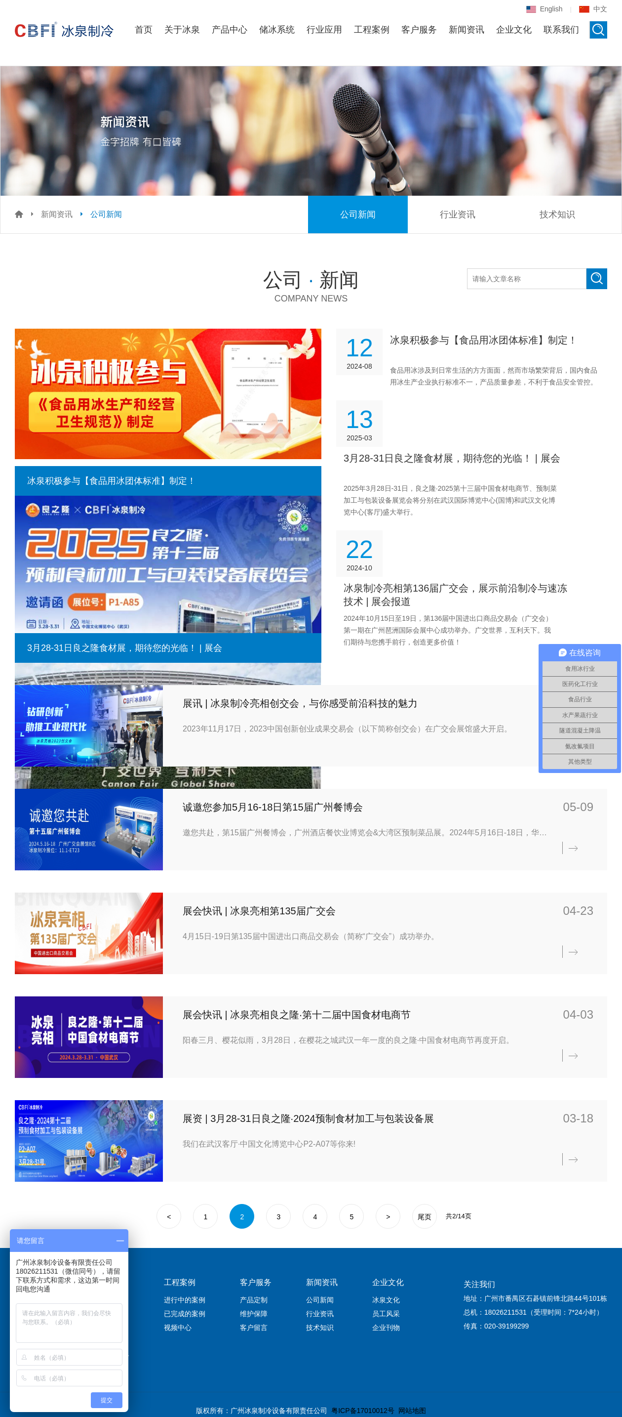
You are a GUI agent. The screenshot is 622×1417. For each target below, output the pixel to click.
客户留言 (254, 1327)
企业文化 (514, 30)
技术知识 (557, 214)
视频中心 (178, 1327)
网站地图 (412, 1411)
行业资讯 (457, 214)
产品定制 (254, 1300)
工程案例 (371, 30)
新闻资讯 (466, 30)
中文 (593, 9)
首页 (144, 30)
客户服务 (419, 30)
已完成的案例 (184, 1314)
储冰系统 (277, 30)
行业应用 (324, 30)
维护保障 (254, 1314)
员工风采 (386, 1314)
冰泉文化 (386, 1300)
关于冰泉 (182, 30)
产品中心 (229, 30)
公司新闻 (106, 214)
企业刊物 (386, 1327)
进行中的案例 (184, 1300)
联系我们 (561, 30)
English (544, 9)
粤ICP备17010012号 (362, 1411)
